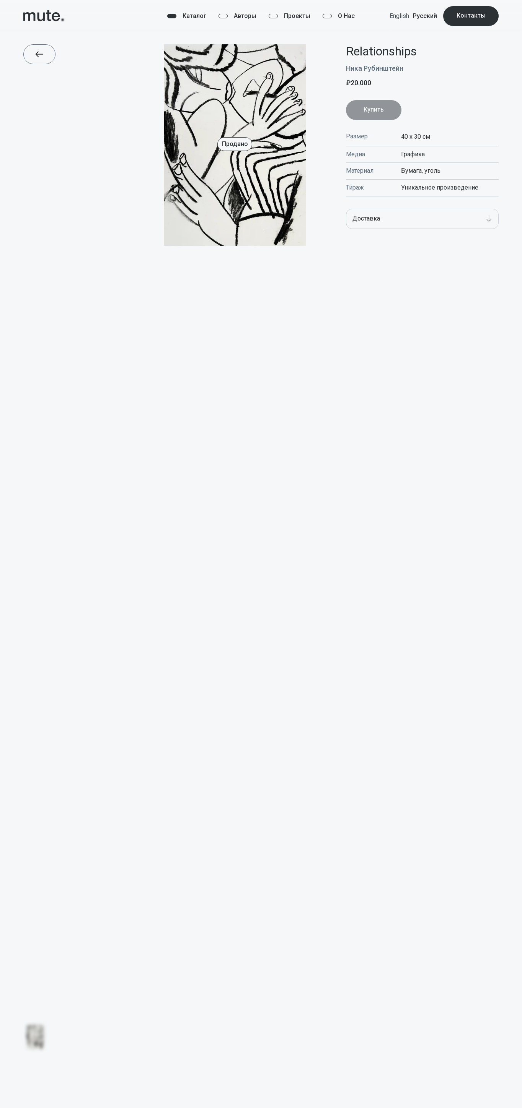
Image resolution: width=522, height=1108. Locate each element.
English (399, 15)
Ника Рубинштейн (374, 68)
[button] (422, 219)
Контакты (471, 15)
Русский (425, 15)
